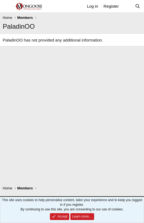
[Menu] (7, 6)
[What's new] (126, 6)
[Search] (137, 6)
